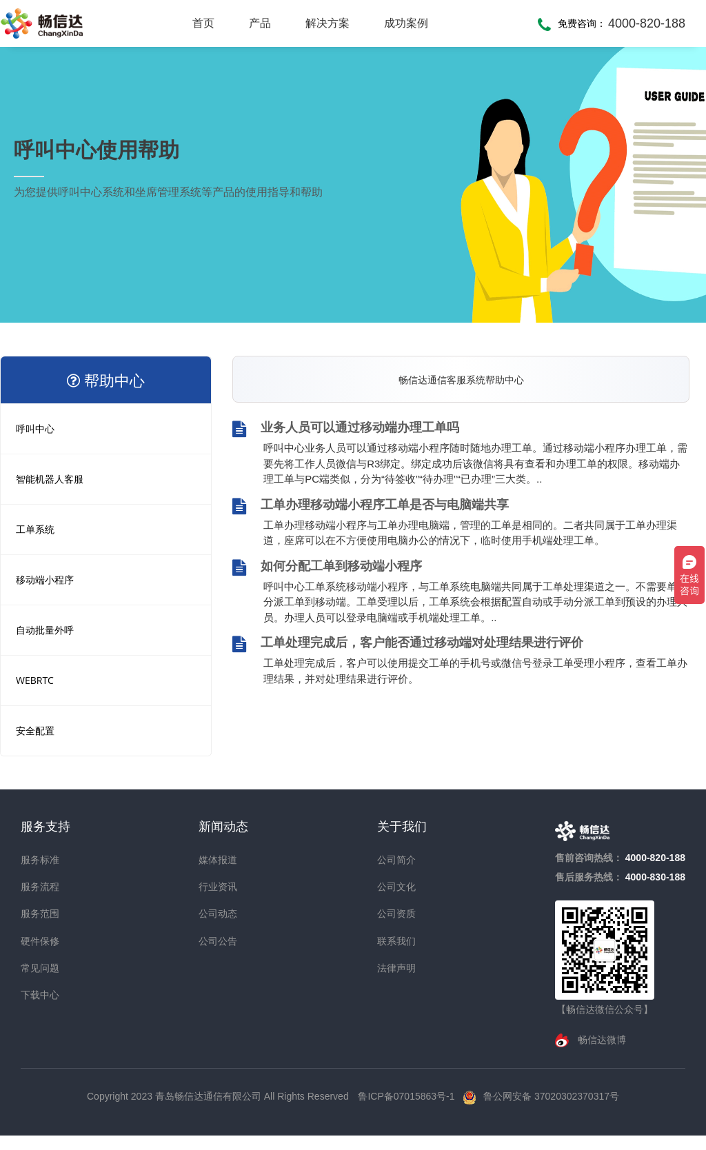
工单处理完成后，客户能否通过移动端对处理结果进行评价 (407, 644)
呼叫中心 (35, 428)
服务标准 (40, 859)
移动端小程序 (45, 579)
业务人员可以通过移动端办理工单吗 (345, 429)
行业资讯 (218, 886)
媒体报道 (218, 859)
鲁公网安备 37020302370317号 (551, 1096)
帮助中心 (106, 380)
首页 (203, 23)
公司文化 (396, 886)
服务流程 (40, 886)
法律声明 (396, 968)
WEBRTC (35, 680)
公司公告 (218, 941)
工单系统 (35, 529)
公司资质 (396, 913)
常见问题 (40, 968)
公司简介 (396, 859)
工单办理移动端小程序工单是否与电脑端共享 (370, 506)
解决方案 (327, 23)
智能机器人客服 (49, 478)
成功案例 (406, 23)
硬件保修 (40, 941)
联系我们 (396, 941)
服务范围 (40, 913)
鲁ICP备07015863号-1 (407, 1096)
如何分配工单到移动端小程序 (327, 567)
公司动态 (218, 913)
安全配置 (35, 730)
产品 (260, 23)
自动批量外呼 (45, 629)
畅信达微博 (600, 1039)
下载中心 (40, 994)
